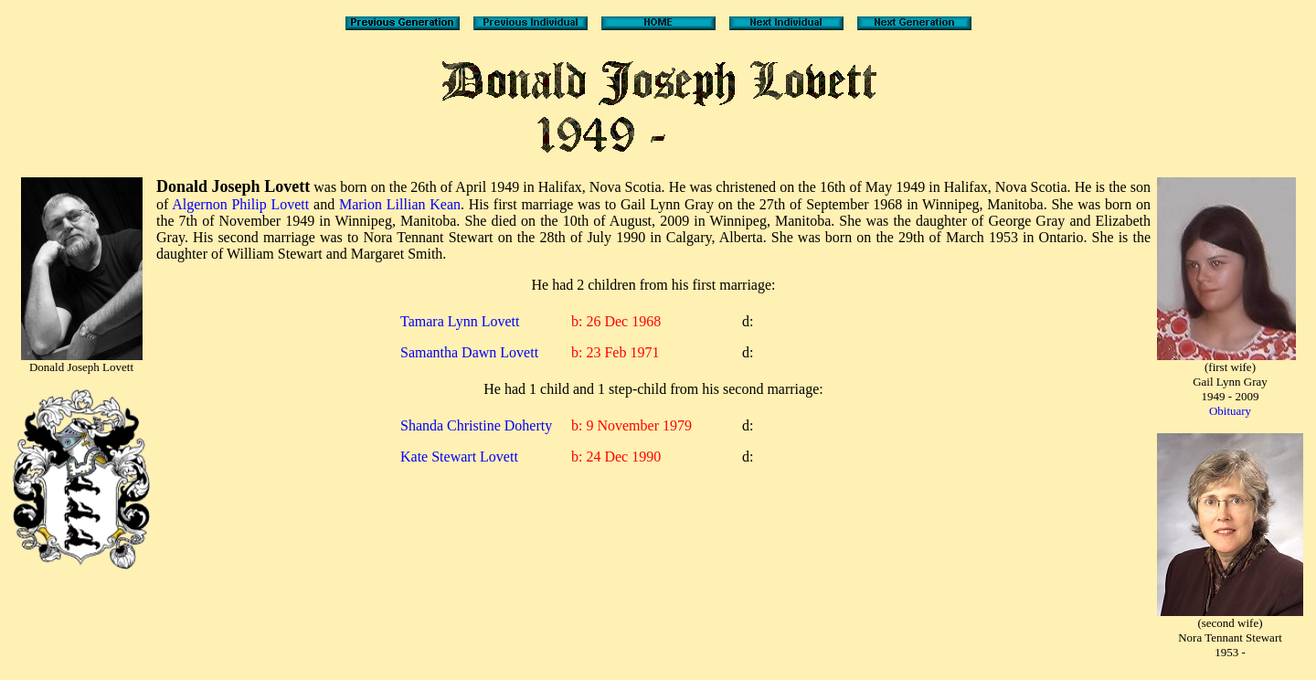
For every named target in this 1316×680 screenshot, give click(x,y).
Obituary (1230, 411)
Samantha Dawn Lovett (469, 352)
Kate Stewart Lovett (459, 456)
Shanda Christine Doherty (476, 425)
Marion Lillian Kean (400, 204)
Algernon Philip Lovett (240, 204)
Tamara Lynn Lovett (459, 321)
